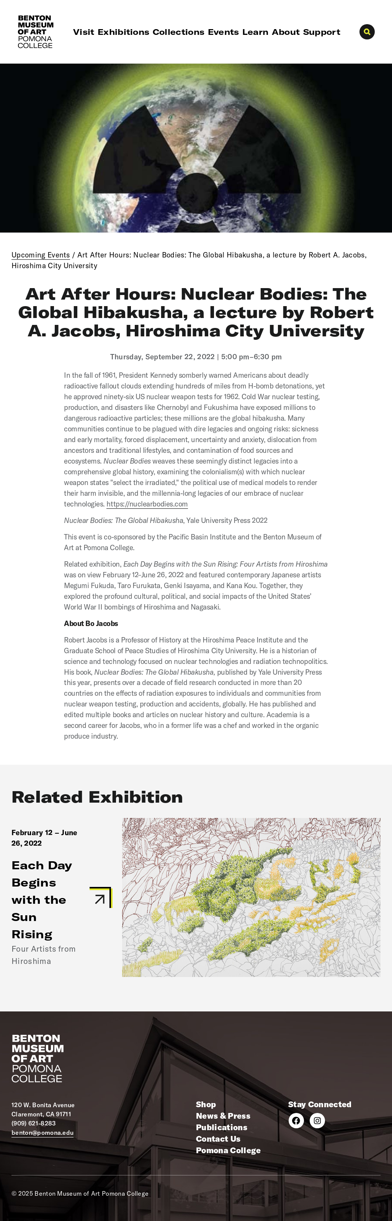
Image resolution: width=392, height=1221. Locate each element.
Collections (179, 32)
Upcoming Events (40, 254)
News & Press (223, 1116)
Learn (255, 32)
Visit (84, 32)
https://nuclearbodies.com (147, 503)
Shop (206, 1104)
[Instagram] (317, 1120)
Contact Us (218, 1139)
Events (223, 32)
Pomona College (228, 1150)
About (286, 32)
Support (321, 32)
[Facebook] (296, 1120)
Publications (221, 1127)
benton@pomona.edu (42, 1132)
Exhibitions (124, 32)
